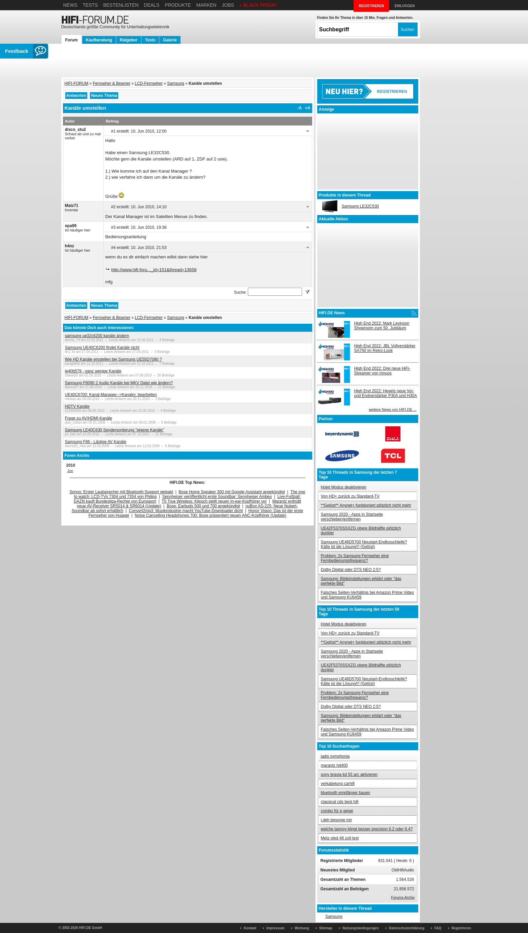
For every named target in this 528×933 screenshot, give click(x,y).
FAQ (437, 928)
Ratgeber (128, 40)
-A (299, 108)
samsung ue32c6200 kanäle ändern (97, 335)
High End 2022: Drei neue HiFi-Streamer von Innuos (382, 370)
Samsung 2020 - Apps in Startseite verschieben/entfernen (352, 517)
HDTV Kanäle (77, 406)
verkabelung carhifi (338, 783)
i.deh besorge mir (336, 820)
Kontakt (250, 928)
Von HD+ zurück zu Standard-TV (350, 496)
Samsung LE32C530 (360, 206)
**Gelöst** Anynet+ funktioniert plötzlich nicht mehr (366, 505)
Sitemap (325, 928)
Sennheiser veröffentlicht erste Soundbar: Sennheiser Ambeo (217, 496)
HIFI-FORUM (77, 83)
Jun (70, 471)
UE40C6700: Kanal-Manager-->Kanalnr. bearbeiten (111, 394)
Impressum (275, 928)
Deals (151, 5)
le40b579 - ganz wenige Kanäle (93, 371)
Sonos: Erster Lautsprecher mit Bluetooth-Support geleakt (121, 492)
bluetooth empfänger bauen (345, 792)
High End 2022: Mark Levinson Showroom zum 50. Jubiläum (381, 325)
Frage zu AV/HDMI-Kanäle (88, 418)
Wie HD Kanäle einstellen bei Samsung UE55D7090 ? (113, 359)
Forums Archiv (403, 897)
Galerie (170, 40)
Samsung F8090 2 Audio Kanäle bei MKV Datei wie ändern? (119, 383)
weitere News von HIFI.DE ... (392, 409)
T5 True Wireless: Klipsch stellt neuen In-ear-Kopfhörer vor (214, 501)
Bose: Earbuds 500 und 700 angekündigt (203, 506)
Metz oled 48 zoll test (340, 838)
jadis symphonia (335, 756)
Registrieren (461, 928)
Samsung (175, 83)
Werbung (302, 928)
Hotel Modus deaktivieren (343, 487)
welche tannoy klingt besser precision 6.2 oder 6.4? (367, 829)
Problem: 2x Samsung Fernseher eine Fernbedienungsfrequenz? (355, 558)
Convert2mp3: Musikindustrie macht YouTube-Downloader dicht (186, 510)
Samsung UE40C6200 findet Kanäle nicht (102, 347)
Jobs (228, 5)
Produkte (178, 5)
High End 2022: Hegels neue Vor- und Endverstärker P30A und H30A (385, 393)
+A (307, 108)
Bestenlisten (120, 5)
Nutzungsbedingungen (360, 928)
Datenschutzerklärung (406, 928)
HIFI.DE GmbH (90, 928)
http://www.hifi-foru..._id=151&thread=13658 (154, 269)
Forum (71, 40)
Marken (206, 5)
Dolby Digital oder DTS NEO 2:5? (351, 569)
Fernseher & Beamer (111, 83)
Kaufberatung (99, 40)
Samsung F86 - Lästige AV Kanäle (96, 441)
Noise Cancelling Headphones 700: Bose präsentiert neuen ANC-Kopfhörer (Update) (210, 515)
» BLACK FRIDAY (258, 5)
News (70, 5)
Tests (90, 5)
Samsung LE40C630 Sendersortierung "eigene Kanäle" (114, 430)
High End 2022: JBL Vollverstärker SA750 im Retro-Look (385, 348)
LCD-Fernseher (149, 83)
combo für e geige (337, 811)
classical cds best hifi (340, 801)
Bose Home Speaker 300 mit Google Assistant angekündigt (232, 492)
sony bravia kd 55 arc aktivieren (349, 774)
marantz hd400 (334, 765)
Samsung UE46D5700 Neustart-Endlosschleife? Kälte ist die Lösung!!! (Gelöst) (364, 544)
